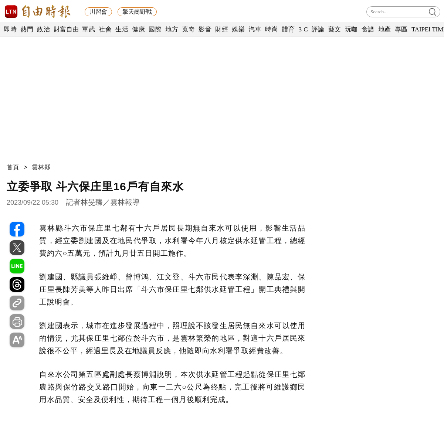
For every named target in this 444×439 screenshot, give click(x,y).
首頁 (13, 167)
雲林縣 (41, 167)
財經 (221, 29)
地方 (171, 29)
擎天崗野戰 (137, 11)
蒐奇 (188, 29)
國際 (155, 29)
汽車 (254, 29)
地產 (384, 29)
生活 (121, 29)
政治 (43, 29)
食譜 (368, 29)
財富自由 (66, 29)
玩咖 (351, 29)
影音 (205, 29)
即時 (10, 29)
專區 (401, 29)
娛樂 (238, 29)
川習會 (98, 11)
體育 (288, 29)
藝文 (334, 29)
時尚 (271, 29)
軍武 (88, 29)
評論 (318, 29)
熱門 (26, 29)
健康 (138, 29)
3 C (303, 29)
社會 (105, 29)
